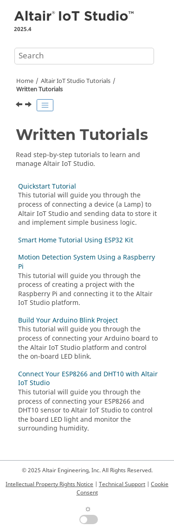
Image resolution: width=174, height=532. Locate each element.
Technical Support (122, 484)
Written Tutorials (39, 89)
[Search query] (84, 56)
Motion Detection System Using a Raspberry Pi (86, 262)
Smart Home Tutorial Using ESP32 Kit (75, 240)
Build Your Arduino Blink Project (68, 320)
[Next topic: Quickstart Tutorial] (29, 105)
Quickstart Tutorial (47, 186)
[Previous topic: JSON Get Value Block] (20, 105)
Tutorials (75, 81)
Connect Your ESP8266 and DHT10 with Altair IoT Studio (88, 378)
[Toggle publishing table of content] (45, 105)
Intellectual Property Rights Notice (49, 484)
